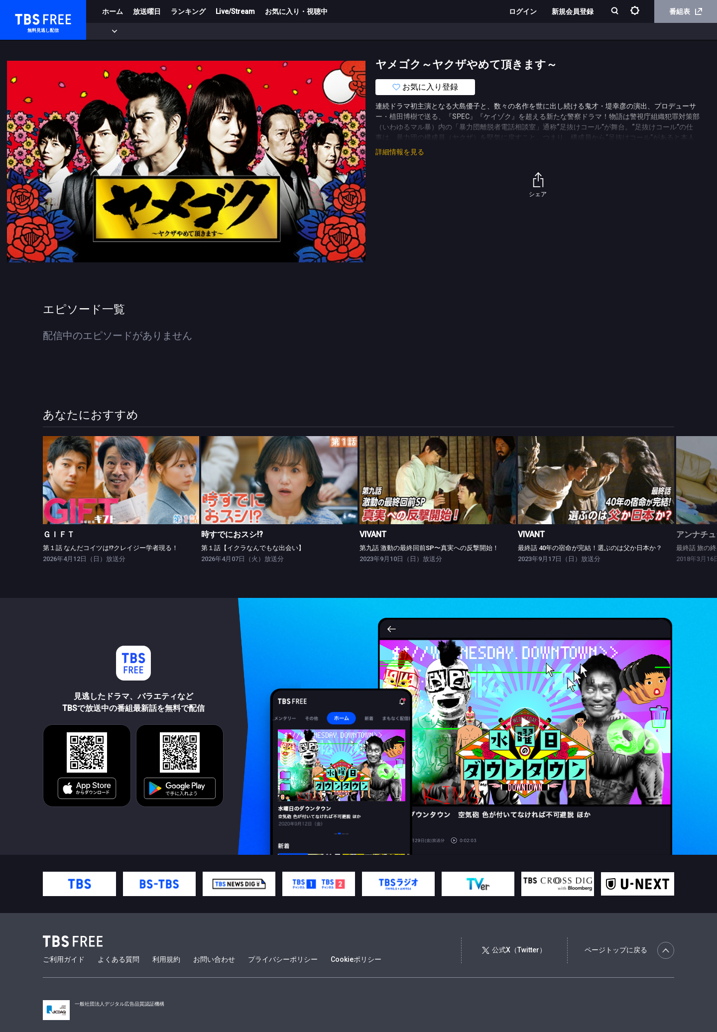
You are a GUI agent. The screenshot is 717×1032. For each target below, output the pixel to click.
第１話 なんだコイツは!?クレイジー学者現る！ (110, 548)
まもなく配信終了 (153, 31)
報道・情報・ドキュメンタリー (329, 31)
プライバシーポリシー (283, 959)
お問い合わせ (214, 959)
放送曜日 (147, 11)
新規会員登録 (573, 11)
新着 (108, 31)
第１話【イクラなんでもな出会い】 (253, 548)
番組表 (685, 11)
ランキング (188, 11)
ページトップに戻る (629, 950)
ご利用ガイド (64, 959)
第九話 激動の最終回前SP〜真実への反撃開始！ (429, 548)
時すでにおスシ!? (232, 534)
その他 (395, 31)
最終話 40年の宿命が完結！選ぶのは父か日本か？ (590, 548)
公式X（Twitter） (514, 950)
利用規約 (166, 959)
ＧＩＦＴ (59, 534)
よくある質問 (118, 959)
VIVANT (372, 534)
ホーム (112, 11)
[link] (121, 480)
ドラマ (201, 31)
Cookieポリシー (356, 959)
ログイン (523, 11)
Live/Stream (235, 11)
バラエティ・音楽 (248, 31)
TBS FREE (26, 17)
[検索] (615, 11)
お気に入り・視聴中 (296, 11)
